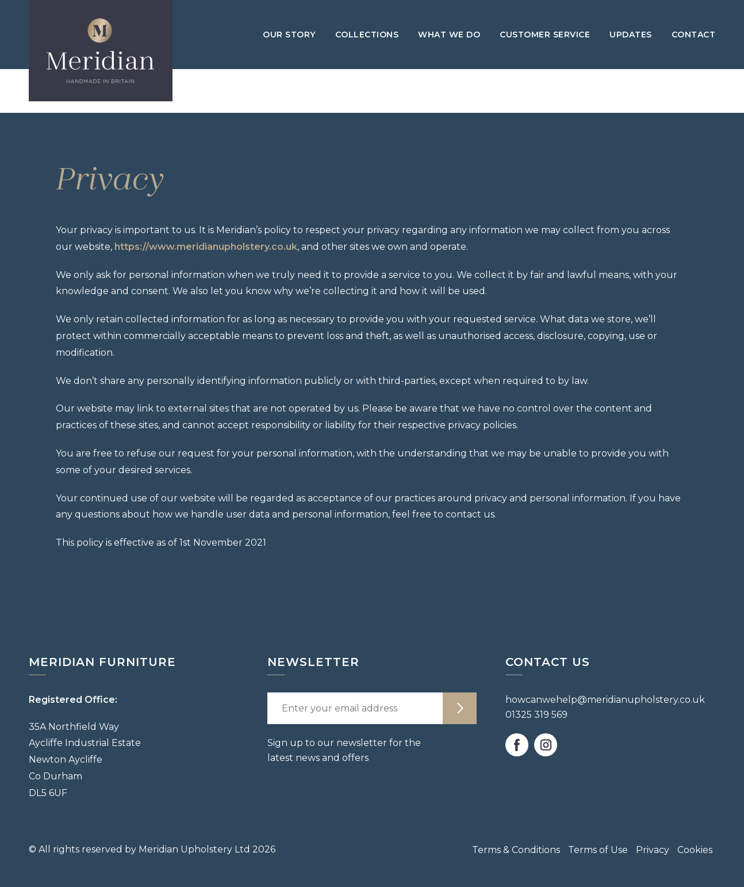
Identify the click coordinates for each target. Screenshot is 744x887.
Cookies (694, 849)
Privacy (652, 849)
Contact (694, 34)
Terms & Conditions (516, 849)
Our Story (289, 34)
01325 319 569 (536, 714)
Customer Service (545, 34)
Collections (367, 34)
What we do (449, 34)
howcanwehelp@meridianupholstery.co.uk (605, 699)
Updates (630, 34)
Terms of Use (598, 849)
